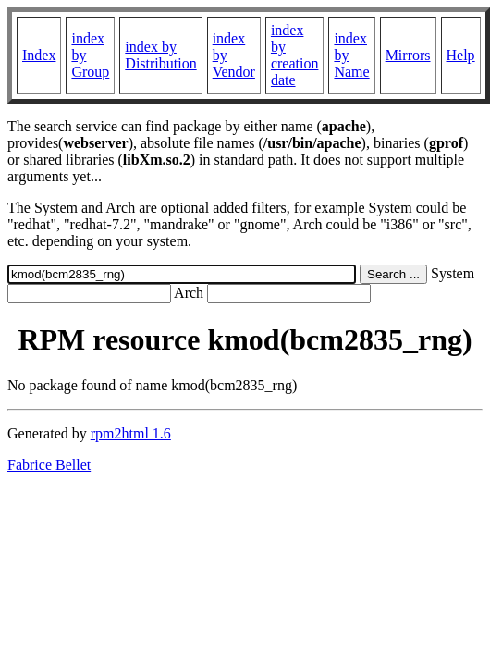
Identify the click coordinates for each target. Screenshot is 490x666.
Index (38, 55)
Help (461, 55)
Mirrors (408, 55)
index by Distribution (160, 55)
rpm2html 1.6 (131, 433)
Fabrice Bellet (49, 465)
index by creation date (295, 55)
